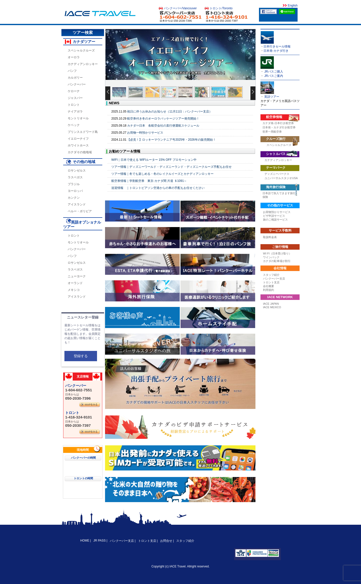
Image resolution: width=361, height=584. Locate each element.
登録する (81, 356)
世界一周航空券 (272, 131)
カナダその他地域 (80, 152)
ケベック (74, 125)
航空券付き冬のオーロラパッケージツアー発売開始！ (163, 118)
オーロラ (74, 57)
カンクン (74, 197)
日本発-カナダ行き (276, 50)
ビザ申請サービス (274, 215)
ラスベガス (75, 177)
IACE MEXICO (272, 307)
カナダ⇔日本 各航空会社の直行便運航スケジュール (163, 125)
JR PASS (99, 540)
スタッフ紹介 (271, 274)
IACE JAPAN (271, 303)
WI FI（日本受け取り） (277, 253)
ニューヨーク (77, 276)
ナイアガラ (75, 111)
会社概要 (268, 286)
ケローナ (74, 91)
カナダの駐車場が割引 (277, 260)
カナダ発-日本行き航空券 (278, 123)
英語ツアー (271, 96)
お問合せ (166, 541)
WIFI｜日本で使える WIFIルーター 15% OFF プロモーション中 (154, 160)
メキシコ (74, 290)
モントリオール (78, 118)
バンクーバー (77, 84)
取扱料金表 (270, 237)
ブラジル (74, 184)
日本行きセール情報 (277, 46)
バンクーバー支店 (274, 278)
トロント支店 (271, 282)
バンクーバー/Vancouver (180, 8)
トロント (74, 105)
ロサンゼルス (77, 170)
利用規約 (268, 289)
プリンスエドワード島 (83, 132)
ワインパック (271, 257)
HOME (85, 540)
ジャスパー (75, 98)
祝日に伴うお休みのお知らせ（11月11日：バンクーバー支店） (169, 111)
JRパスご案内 (273, 76)
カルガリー (75, 77)
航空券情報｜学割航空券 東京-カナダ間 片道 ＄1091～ (149, 181)
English (292, 5)
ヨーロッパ (75, 191)
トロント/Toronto (221, 8)
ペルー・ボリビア (80, 211)
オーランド (75, 283)
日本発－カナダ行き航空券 (279, 127)
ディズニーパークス (276, 173)
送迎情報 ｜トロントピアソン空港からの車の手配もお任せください (158, 188)
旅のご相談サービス (275, 219)
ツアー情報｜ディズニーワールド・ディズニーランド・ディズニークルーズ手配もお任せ (171, 167)
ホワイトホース (78, 145)
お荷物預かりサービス (277, 212)
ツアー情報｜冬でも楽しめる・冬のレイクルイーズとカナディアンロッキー (162, 174)
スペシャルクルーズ (81, 50)
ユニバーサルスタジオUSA (281, 178)
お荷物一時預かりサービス (145, 132)
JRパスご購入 (273, 71)
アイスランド (77, 204)
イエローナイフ (78, 138)
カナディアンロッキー (83, 64)
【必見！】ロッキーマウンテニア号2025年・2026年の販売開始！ (171, 139)
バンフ (72, 71)
